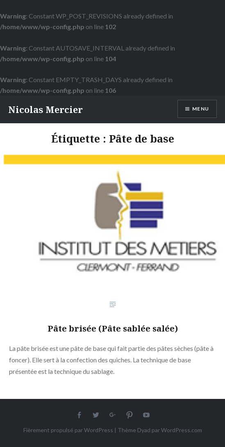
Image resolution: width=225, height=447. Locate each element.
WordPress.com (181, 429)
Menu (200, 109)
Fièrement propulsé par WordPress (68, 429)
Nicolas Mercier (45, 109)
